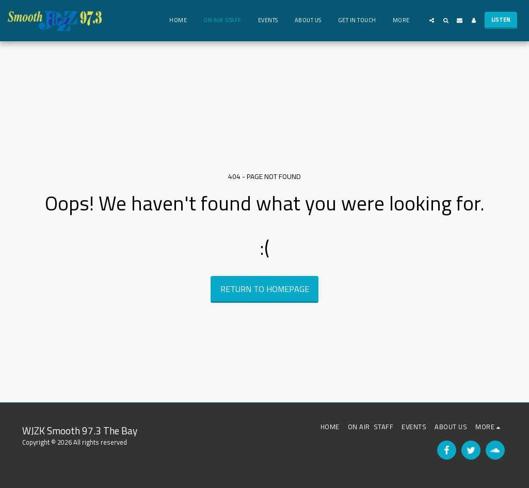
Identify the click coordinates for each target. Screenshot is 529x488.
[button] (431, 20)
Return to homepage (264, 289)
